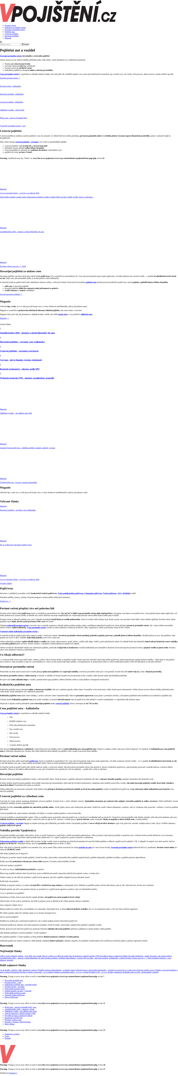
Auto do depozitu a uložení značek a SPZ (84, 956)
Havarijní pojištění (12, 36)
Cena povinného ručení (9, 74)
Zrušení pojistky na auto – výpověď (18, 991)
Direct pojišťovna (11, 997)
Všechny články (6, 583)
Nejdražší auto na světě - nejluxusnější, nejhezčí (141, 972)
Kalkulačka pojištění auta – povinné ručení (21, 985)
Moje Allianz (9, 1024)
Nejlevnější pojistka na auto (15, 993)
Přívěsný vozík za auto (13, 1020)
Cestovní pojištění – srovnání (11, 823)
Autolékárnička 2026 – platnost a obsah (19, 1009)
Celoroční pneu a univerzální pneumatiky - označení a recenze (98, 970)
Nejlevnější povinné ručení (15, 989)
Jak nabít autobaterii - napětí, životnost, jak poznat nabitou (150, 956)
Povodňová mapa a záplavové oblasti (114, 956)
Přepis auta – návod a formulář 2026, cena (20, 1007)
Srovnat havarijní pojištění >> (11, 294)
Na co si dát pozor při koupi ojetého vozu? (138, 970)
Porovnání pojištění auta (14, 980)
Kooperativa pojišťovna (13, 1018)
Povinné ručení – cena (13, 982)
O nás (7, 1036)
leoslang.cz (13, 1073)
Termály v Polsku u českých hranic (18, 1022)
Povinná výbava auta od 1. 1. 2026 (138, 958)
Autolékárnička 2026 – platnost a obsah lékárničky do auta (22, 958)
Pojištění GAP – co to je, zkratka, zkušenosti (106, 972)
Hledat (25, 44)
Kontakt (8, 1038)
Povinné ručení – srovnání (14, 987)
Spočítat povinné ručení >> (10, 78)
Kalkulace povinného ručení (15, 28)
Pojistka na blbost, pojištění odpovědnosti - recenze (63, 958)
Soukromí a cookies (12, 1034)
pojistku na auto (85, 847)
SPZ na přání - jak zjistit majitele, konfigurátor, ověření (104, 958)
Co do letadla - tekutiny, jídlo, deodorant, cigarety (19, 970)
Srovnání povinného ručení (15, 30)
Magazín (8, 38)
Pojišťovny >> (5, 601)
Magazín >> (4, 318)
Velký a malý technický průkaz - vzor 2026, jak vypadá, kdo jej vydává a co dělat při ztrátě (34, 956)
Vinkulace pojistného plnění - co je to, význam (71, 972)
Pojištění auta (10, 32)
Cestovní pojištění (11, 34)
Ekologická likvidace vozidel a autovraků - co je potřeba (32, 972)
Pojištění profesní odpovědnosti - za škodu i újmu (56, 970)
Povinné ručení (10, 25)
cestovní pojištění (62, 703)
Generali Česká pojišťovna (15, 995)
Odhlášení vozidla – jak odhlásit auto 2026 (21, 1011)
